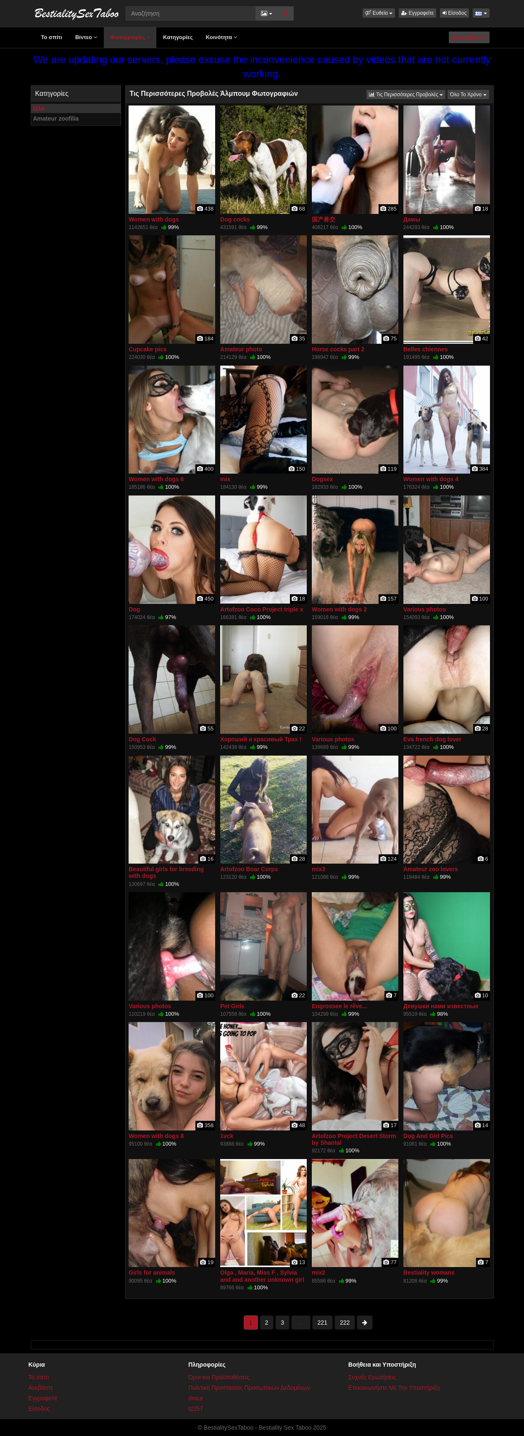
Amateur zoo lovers (430, 869)
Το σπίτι (51, 37)
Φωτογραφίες (130, 37)
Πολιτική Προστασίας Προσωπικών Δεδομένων (249, 1387)
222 (345, 1322)
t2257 (195, 1408)
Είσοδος (454, 13)
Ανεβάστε (469, 37)
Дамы (411, 219)
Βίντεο (86, 37)
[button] (379, 13)
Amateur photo (241, 349)
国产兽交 (323, 219)
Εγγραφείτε (417, 13)
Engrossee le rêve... (339, 1006)
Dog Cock (142, 739)
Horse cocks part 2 (338, 349)
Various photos (424, 609)
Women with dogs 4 (430, 479)
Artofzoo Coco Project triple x (261, 609)
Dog (134, 609)
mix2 (318, 1272)
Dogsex (322, 479)
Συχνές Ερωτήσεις (372, 1377)
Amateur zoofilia (56, 118)
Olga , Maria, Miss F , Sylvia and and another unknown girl (262, 1276)
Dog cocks (235, 219)
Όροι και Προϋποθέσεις (218, 1377)
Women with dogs (154, 219)
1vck (226, 1136)
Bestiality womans (429, 1272)
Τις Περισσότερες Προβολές (407, 93)
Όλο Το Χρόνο (469, 93)
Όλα (39, 108)
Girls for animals (152, 1272)
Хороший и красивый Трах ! (261, 739)
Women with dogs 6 (156, 479)
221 (322, 1322)
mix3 (318, 869)
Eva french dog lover (432, 739)
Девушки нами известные (441, 1006)
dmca (195, 1398)
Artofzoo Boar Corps (249, 869)
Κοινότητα (221, 37)
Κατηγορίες (178, 37)
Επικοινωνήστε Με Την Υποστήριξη (394, 1387)
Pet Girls (232, 1006)
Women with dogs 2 (339, 609)
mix (225, 479)
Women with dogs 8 (156, 1136)
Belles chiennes (425, 349)
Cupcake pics (147, 349)
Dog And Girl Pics (428, 1136)
